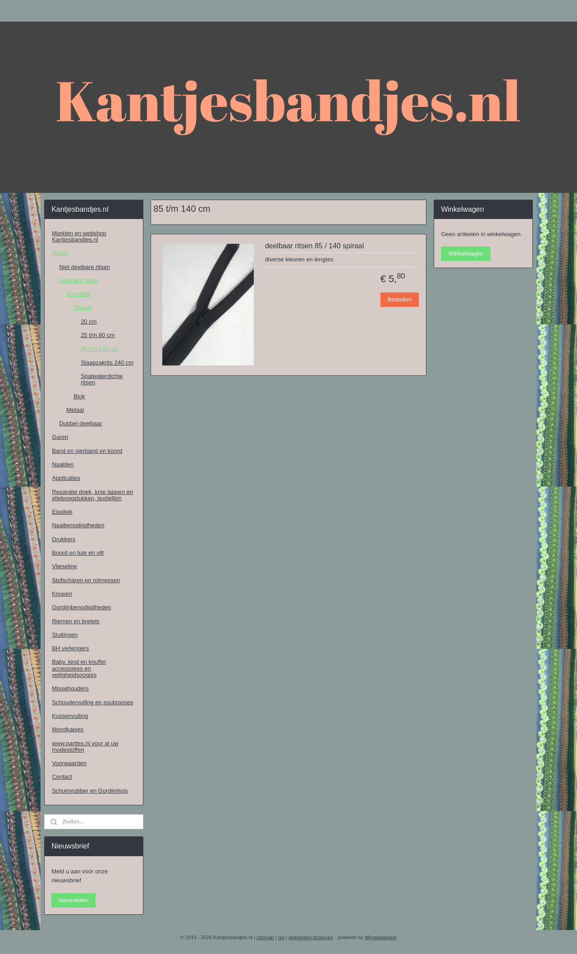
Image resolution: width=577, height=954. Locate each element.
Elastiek (62, 511)
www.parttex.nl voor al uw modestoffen (85, 746)
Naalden (62, 464)
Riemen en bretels (76, 621)
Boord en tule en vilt (78, 552)
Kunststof (78, 294)
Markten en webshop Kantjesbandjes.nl (79, 236)
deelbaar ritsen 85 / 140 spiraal (314, 246)
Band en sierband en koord (87, 450)
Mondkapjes (67, 729)
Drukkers (63, 539)
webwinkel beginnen (310, 937)
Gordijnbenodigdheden (81, 607)
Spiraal (82, 307)
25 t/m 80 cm (97, 335)
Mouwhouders (70, 688)
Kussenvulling (70, 715)
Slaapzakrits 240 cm (107, 362)
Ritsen (60, 253)
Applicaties (66, 478)
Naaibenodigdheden (78, 525)
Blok (79, 396)
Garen (60, 437)
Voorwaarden (69, 763)
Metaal (75, 409)
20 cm (88, 321)
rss (281, 937)
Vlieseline (64, 566)
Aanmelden (73, 900)
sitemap (265, 937)
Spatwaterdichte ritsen (102, 379)
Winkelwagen (465, 253)
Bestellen (399, 299)
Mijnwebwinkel (381, 937)
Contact (62, 776)
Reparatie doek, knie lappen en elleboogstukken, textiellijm (92, 495)
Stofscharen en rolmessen (86, 580)
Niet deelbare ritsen (84, 267)
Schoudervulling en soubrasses (92, 702)
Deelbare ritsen (79, 280)
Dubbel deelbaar (80, 423)
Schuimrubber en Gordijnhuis (90, 790)
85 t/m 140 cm (99, 348)
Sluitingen (65, 634)
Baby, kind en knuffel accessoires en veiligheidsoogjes (79, 668)
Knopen (62, 593)
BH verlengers (70, 648)
